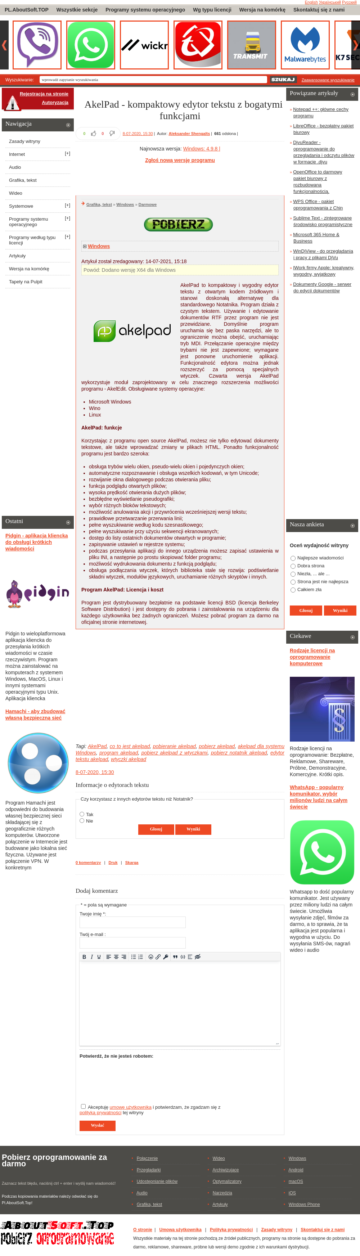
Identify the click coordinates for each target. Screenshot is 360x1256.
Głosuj (156, 829)
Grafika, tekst (99, 204)
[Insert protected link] (166, 956)
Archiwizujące (225, 1169)
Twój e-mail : (93, 934)
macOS (296, 1181)
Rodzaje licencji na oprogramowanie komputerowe (312, 657)
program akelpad (118, 753)
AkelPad (97, 746)
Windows (125, 204)
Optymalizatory (227, 1181)
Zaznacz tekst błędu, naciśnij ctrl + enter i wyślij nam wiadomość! (59, 1183)
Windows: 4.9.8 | (201, 149)
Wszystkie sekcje (77, 10)
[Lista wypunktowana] (134, 956)
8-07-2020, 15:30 (138, 133)
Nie (89, 821)
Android (295, 1169)
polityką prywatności (100, 1112)
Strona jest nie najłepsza (322, 581)
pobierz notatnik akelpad (239, 753)
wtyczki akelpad (128, 759)
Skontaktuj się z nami (319, 10)
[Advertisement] (180, 178)
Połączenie (147, 1158)
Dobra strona (310, 565)
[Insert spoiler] (190, 956)
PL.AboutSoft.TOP (27, 10)
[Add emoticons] (150, 956)
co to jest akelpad (130, 746)
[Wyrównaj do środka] (116, 956)
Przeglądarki (149, 1169)
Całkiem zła (309, 589)
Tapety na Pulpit (25, 281)
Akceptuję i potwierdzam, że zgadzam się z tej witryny (150, 1109)
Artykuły (17, 255)
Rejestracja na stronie (44, 93)
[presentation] (134, 1078)
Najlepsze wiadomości (320, 558)
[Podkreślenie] (99, 956)
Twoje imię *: (93, 914)
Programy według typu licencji (32, 240)
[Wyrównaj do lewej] (109, 956)
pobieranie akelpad (174, 746)
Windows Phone (304, 1204)
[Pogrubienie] (84, 956)
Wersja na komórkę (262, 10)
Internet (17, 154)
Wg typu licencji (212, 10)
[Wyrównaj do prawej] (123, 956)
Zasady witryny (24, 141)
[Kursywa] (91, 956)
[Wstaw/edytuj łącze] (158, 956)
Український (330, 2)
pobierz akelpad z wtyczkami (174, 753)
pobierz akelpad (217, 746)
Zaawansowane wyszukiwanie (328, 80)
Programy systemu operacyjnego (145, 10)
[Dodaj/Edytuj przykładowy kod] (182, 956)
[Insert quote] (175, 956)
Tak (89, 814)
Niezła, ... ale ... (313, 573)
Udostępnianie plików (157, 1181)
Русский (349, 2)
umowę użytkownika (131, 1107)
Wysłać (97, 1125)
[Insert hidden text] (198, 956)
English (311, 2)
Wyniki (193, 829)
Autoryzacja (55, 102)
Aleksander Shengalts (189, 133)
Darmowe (148, 204)
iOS (292, 1193)
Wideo (15, 193)
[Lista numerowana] (141, 956)
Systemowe (21, 206)
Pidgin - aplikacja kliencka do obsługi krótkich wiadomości (36, 542)
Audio (15, 167)
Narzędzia (222, 1193)
